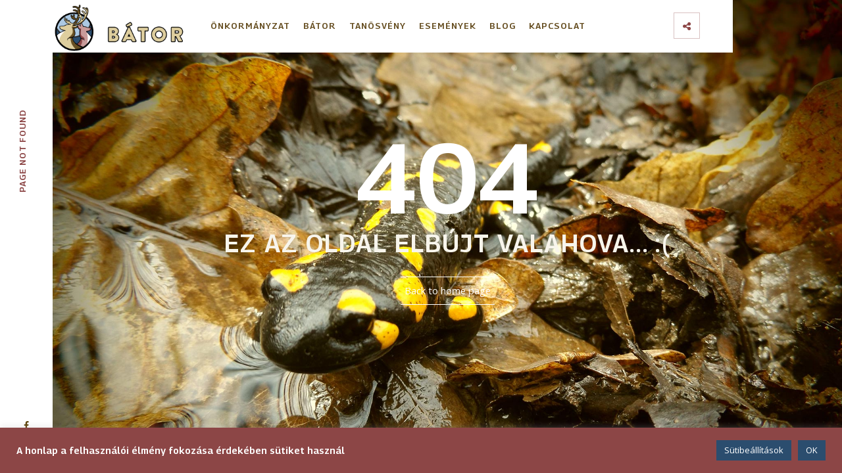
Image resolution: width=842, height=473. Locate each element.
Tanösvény (377, 25)
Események (447, 25)
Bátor (319, 25)
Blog (502, 25)
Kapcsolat (557, 25)
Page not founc (22, 151)
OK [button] (812, 450)
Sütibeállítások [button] (753, 450)
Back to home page (448, 290)
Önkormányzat (250, 25)
